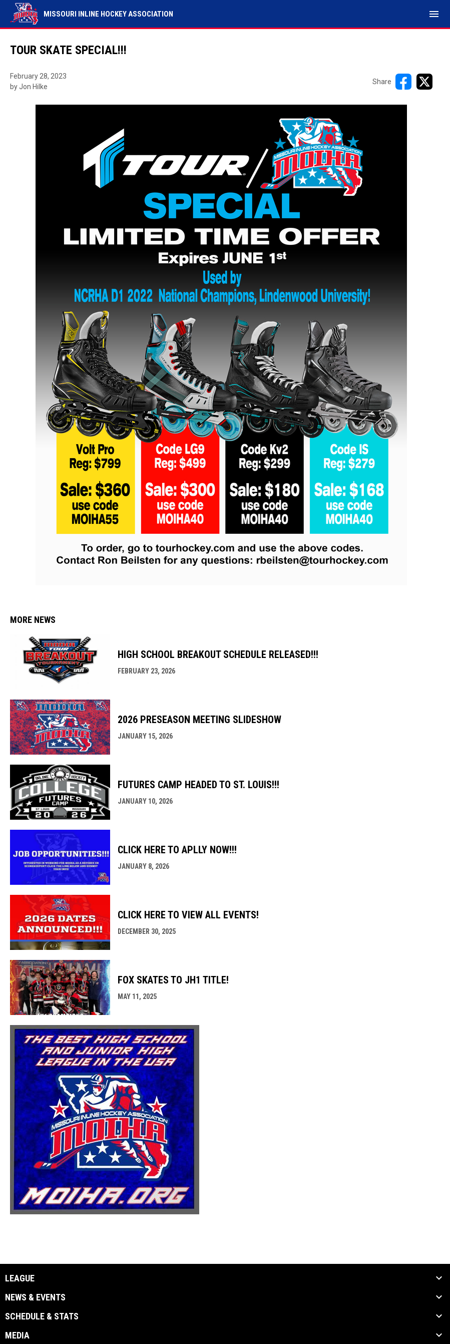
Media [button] (17, 1335)
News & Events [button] (35, 1297)
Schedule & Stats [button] (42, 1316)
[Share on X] (424, 82)
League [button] (20, 1278)
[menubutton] (434, 14)
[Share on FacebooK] (403, 82)
